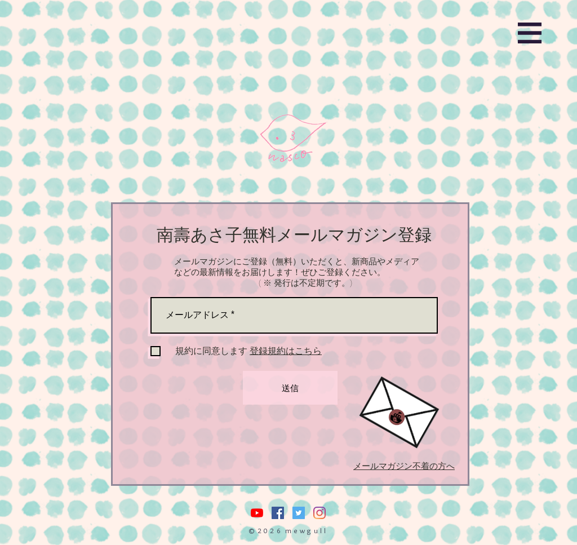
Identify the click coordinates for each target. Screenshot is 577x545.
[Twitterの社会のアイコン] (298, 513)
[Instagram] (319, 513)
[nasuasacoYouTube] (257, 513)
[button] (530, 33)
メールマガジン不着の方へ (404, 466)
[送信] (290, 388)
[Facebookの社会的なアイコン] (278, 513)
